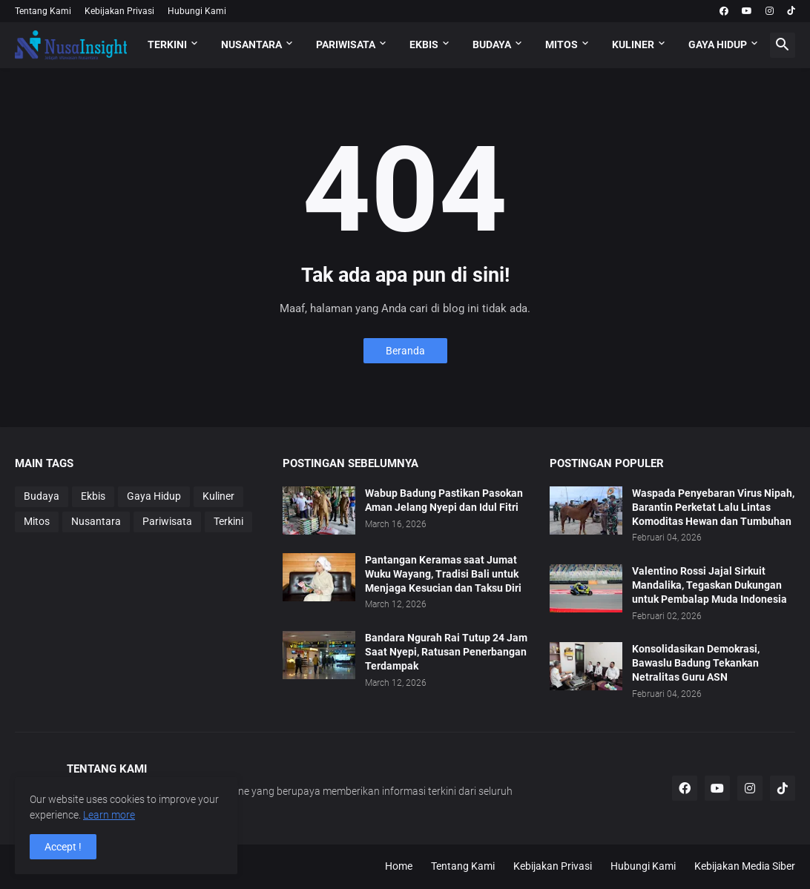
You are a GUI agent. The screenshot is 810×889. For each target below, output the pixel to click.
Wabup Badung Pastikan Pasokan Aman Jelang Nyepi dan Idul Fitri (444, 500)
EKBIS (423, 44)
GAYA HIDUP (717, 44)
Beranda (405, 351)
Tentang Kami (43, 11)
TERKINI (167, 44)
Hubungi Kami (197, 11)
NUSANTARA (251, 44)
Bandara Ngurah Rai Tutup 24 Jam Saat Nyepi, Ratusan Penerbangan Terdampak (446, 652)
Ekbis (93, 496)
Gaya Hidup (154, 496)
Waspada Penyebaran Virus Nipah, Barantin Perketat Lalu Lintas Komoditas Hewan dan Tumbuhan (713, 507)
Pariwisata (167, 521)
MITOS (561, 44)
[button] (782, 45)
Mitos (37, 521)
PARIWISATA (345, 44)
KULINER (633, 44)
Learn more (109, 815)
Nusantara (96, 521)
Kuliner (218, 496)
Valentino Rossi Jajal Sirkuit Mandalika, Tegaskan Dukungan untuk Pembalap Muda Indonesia (709, 585)
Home (398, 866)
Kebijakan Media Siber (744, 866)
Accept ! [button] (63, 847)
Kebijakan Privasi (119, 11)
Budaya (41, 496)
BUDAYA (491, 44)
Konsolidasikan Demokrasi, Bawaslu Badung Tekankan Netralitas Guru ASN (696, 663)
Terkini (228, 521)
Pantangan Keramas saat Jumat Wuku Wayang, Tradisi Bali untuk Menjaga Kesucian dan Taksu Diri (443, 574)
